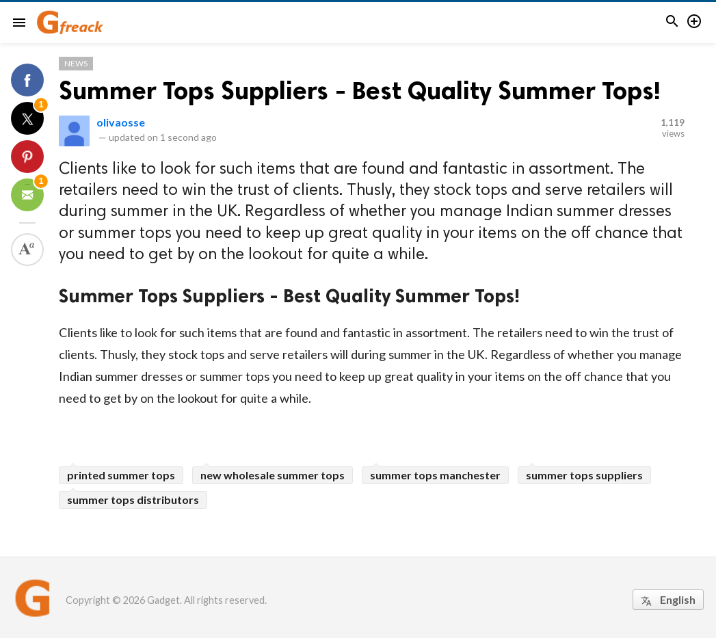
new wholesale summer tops (272, 474)
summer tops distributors (133, 499)
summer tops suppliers (584, 474)
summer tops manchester (435, 474)
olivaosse (120, 122)
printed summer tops (121, 474)
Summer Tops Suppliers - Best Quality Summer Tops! (360, 90)
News (76, 63)
